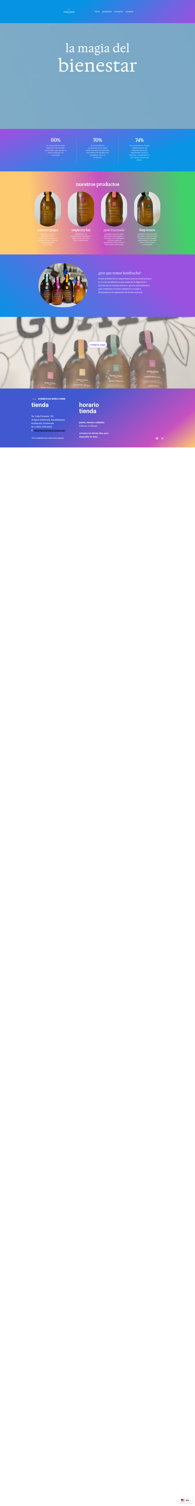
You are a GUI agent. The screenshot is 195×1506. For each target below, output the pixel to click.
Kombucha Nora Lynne (51, 399)
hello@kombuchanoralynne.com (49, 430)
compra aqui (97, 344)
